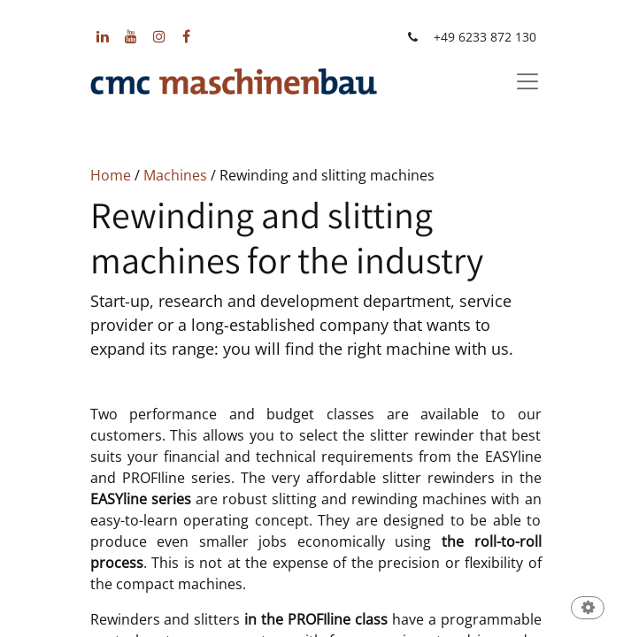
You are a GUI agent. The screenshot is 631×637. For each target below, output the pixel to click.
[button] (588, 609)
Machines (175, 175)
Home (110, 175)
